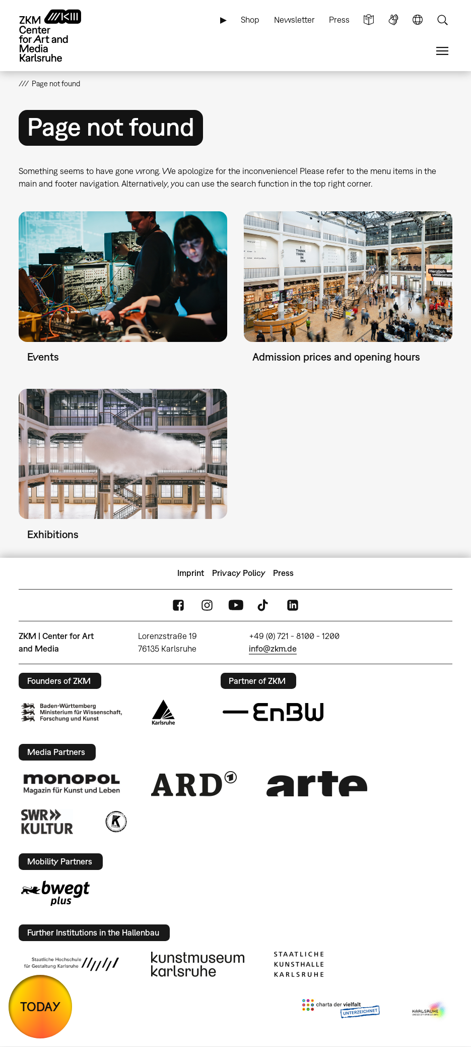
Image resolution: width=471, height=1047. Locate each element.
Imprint (190, 573)
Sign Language (393, 20)
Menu (442, 51)
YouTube (236, 605)
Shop (250, 20)
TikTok (264, 605)
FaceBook (178, 605)
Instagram (207, 605)
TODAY (40, 1006)
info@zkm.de (273, 649)
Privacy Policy (238, 573)
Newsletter (294, 20)
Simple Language (369, 20)
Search (442, 20)
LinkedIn (293, 605)
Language (418, 20)
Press (339, 20)
